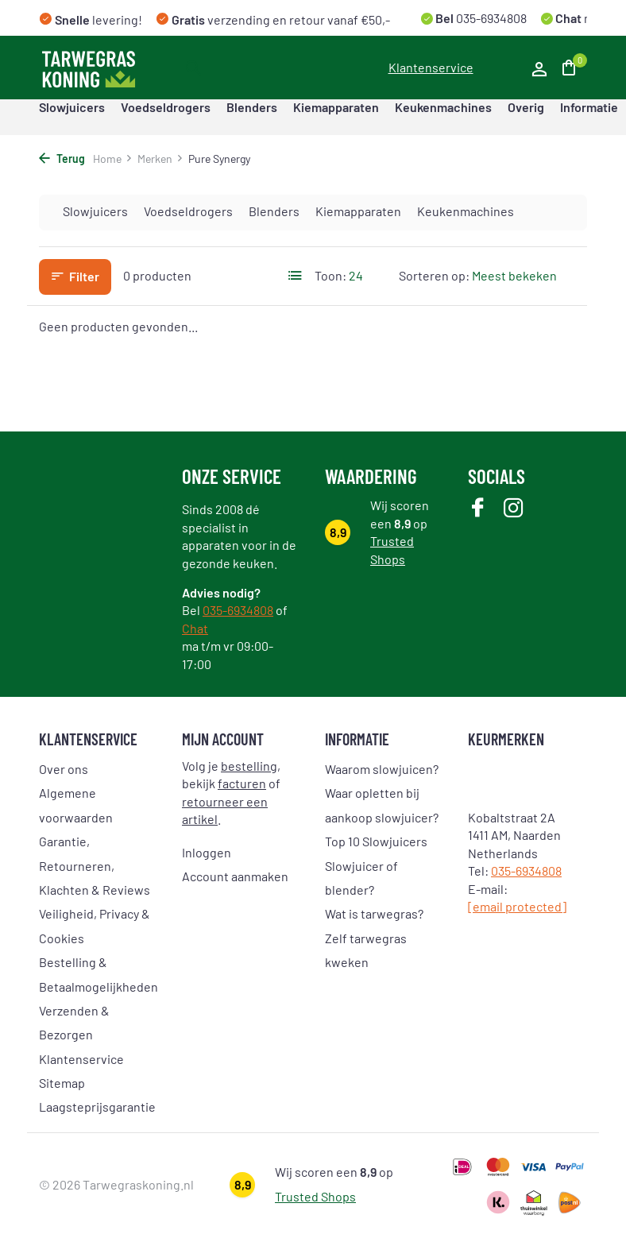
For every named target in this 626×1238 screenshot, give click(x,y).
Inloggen (206, 852)
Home (113, 158)
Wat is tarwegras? (374, 913)
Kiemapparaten (336, 106)
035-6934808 (490, 17)
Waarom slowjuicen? (382, 768)
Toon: (330, 275)
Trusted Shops (315, 1196)
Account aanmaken (235, 876)
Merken (160, 158)
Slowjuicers (72, 106)
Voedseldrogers (166, 106)
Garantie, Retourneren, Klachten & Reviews (94, 865)
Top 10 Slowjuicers (376, 841)
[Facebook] (478, 509)
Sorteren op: (434, 275)
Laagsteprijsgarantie (97, 1106)
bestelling (249, 765)
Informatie (589, 106)
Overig (526, 106)
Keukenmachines (443, 106)
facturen (242, 783)
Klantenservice (430, 67)
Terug (62, 158)
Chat (195, 628)
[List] (295, 276)
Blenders (251, 106)
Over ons (63, 768)
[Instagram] (514, 509)
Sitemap (62, 1082)
